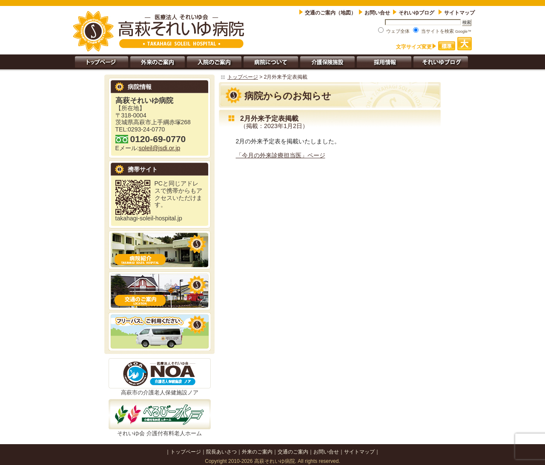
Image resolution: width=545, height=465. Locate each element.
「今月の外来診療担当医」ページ (280, 155)
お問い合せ (377, 13)
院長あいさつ (221, 452)
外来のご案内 (257, 452)
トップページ (242, 77)
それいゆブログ (417, 13)
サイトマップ (459, 13)
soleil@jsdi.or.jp (159, 148)
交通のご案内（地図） (330, 13)
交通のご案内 (293, 452)
